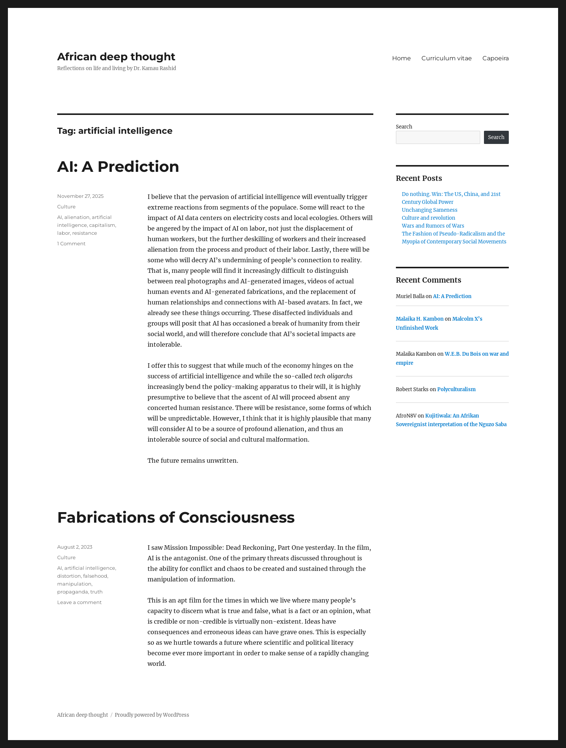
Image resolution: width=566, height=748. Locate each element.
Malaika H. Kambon (420, 319)
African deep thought (116, 56)
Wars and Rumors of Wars (433, 226)
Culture (66, 206)
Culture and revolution (428, 218)
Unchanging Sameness (430, 210)
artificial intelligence (89, 568)
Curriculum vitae (446, 58)
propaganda (72, 592)
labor (63, 233)
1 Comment (71, 243)
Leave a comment (79, 602)
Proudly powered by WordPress (152, 715)
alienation (77, 217)
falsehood (95, 576)
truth (96, 592)
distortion (69, 576)
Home (401, 58)
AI (59, 217)
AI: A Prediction (118, 166)
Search (404, 127)
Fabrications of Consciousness (176, 517)
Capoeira (495, 58)
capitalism (102, 225)
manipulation (74, 584)
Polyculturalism (456, 389)
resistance (84, 233)
